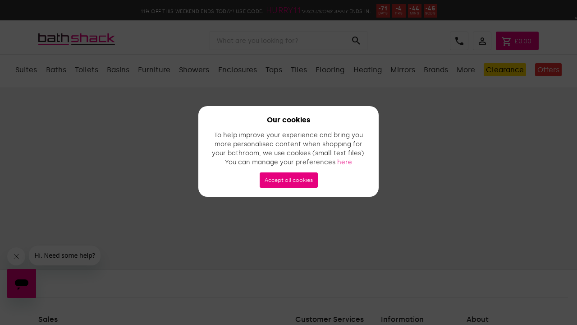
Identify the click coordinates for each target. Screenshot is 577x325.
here (344, 162)
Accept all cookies (289, 180)
